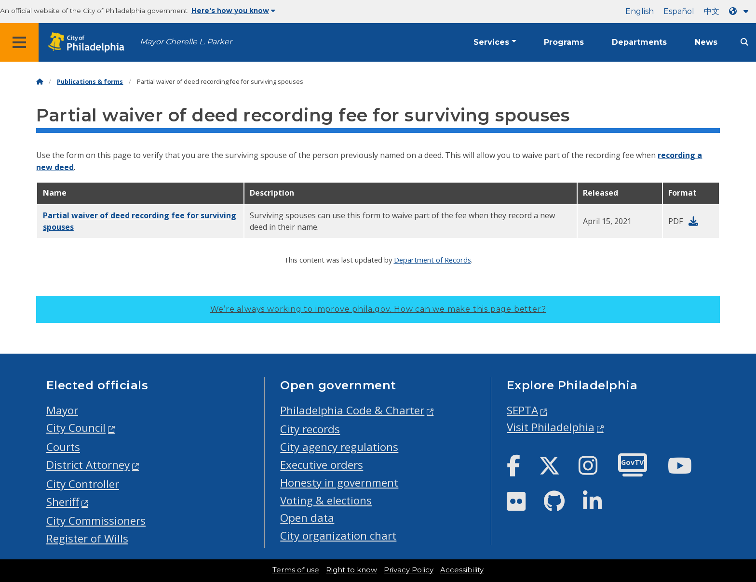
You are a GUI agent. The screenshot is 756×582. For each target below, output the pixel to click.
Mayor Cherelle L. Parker (186, 41)
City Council (76, 427)
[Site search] (744, 42)
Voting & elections (326, 500)
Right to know (351, 570)
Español (678, 11)
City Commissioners (96, 520)
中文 (711, 11)
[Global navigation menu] (19, 42)
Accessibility (462, 570)
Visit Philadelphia (550, 427)
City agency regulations (339, 446)
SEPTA (522, 410)
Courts (63, 446)
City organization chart (338, 535)
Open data (307, 517)
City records (310, 429)
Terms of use (295, 570)
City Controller (82, 483)
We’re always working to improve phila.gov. (378, 309)
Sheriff (62, 501)
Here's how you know (233, 10)
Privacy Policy (408, 570)
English (639, 11)
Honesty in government (339, 482)
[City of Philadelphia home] (89, 42)
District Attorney (88, 464)
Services (491, 42)
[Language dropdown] (740, 11)
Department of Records (432, 260)
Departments (639, 42)
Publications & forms (90, 82)
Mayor (62, 410)
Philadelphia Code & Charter (352, 410)
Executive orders (321, 464)
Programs (564, 42)
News (706, 42)
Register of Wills (87, 538)
